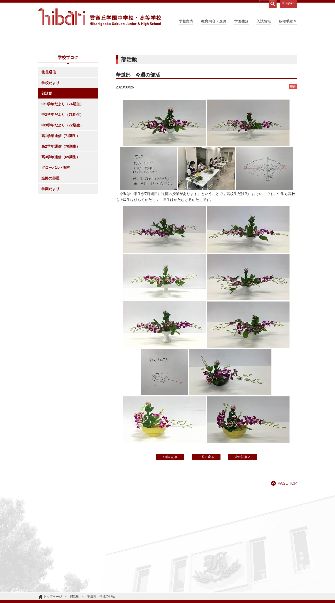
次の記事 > (242, 504)
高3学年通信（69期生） (60, 204)
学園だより (50, 236)
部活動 (46, 140)
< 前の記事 (170, 504)
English (289, 3)
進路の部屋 (50, 225)
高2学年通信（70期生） (60, 193)
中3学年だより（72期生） (62, 172)
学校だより (50, 130)
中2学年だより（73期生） (62, 162)
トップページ (52, 596)
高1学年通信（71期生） (60, 183)
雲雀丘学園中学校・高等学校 (99, 17)
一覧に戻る (206, 504)
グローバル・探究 (55, 215)
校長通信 (48, 119)
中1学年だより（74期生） (62, 151)
